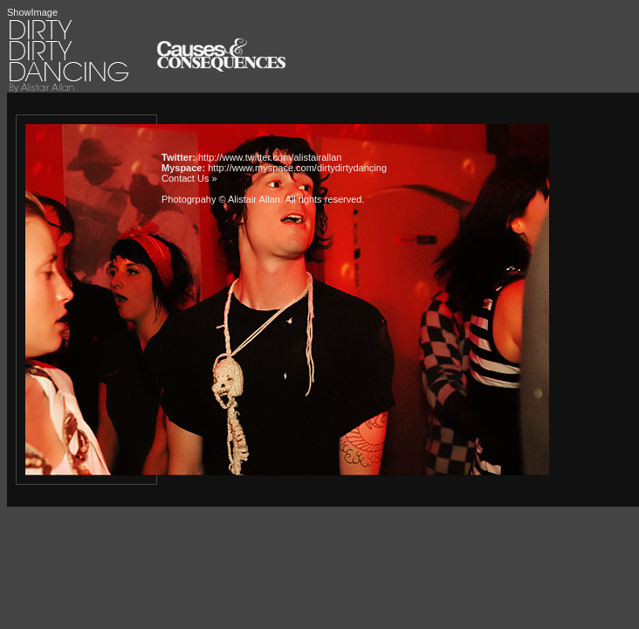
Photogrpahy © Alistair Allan (220, 199)
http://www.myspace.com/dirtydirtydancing (297, 167)
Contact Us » (189, 178)
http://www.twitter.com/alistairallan (269, 157)
